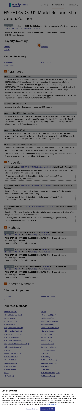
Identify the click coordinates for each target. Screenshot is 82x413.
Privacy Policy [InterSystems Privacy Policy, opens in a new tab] (51, 409)
